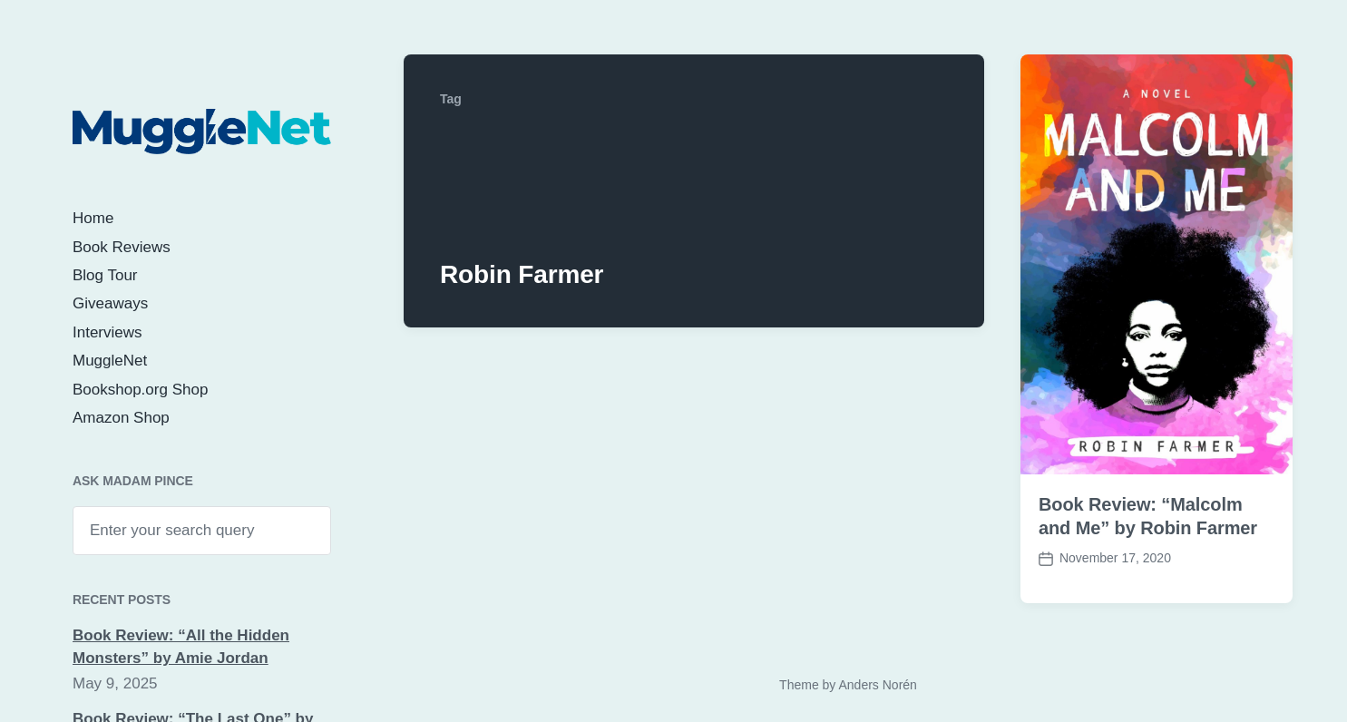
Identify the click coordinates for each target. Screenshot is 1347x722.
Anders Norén (877, 685)
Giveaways (110, 303)
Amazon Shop (121, 417)
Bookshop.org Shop (140, 389)
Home (93, 218)
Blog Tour (105, 275)
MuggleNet (110, 360)
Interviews (107, 332)
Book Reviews (122, 247)
